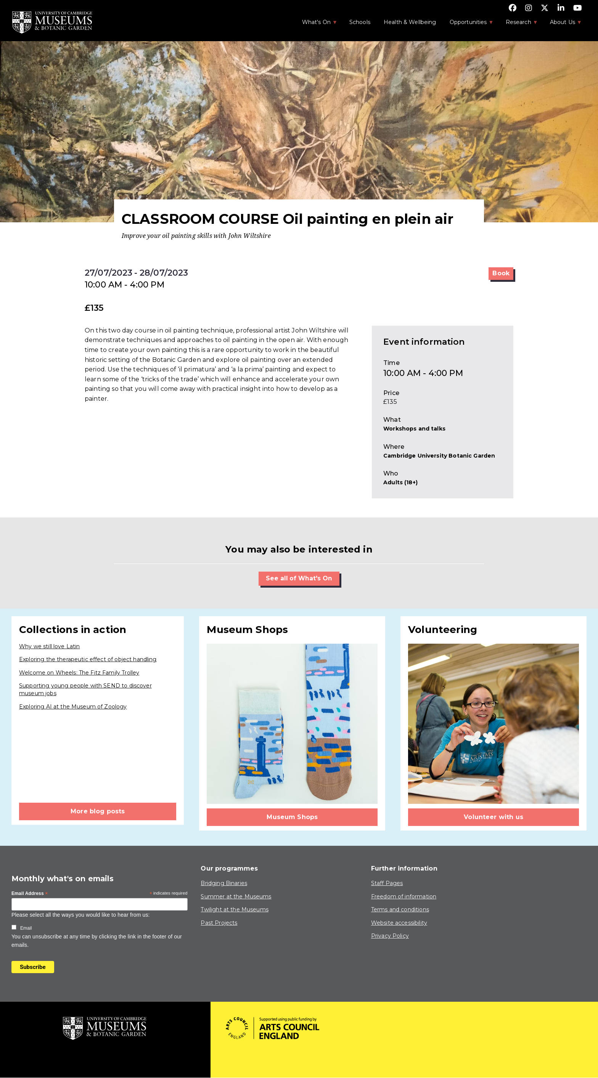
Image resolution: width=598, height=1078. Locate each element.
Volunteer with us (493, 817)
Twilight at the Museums (234, 909)
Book (501, 273)
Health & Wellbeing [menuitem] (410, 22)
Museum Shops (292, 817)
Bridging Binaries (224, 883)
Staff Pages (387, 883)
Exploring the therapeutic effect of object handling (88, 659)
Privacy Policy (390, 936)
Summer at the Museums (236, 896)
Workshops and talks (414, 428)
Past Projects (219, 922)
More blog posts (98, 811)
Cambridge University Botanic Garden (439, 455)
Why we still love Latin (49, 646)
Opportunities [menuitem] (468, 24)
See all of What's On (299, 578)
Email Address (29, 894)
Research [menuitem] (518, 24)
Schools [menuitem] (359, 22)
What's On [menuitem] (316, 24)
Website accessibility (399, 922)
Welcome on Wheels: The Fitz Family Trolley (79, 672)
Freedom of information (403, 896)
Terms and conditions (400, 909)
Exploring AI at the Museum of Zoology (73, 706)
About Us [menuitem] (562, 24)
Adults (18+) (400, 482)
